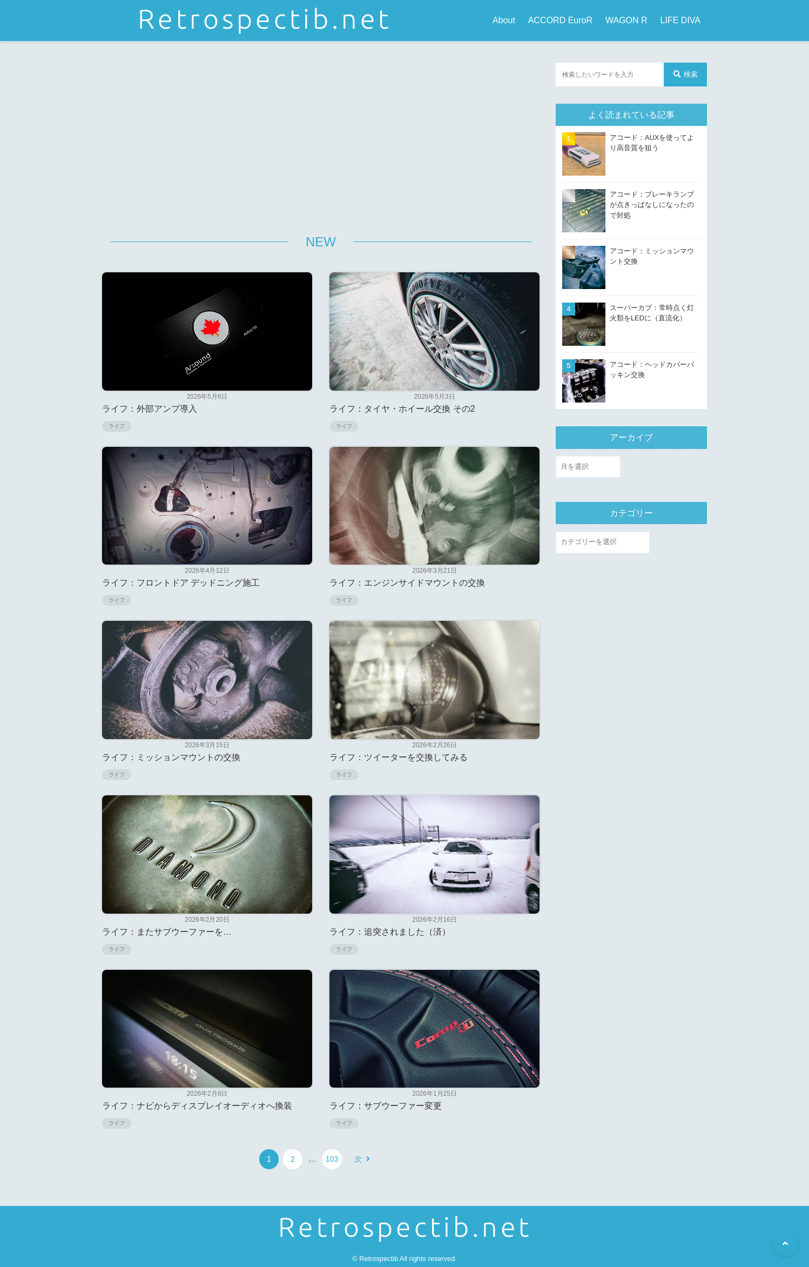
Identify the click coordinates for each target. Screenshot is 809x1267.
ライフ (117, 426)
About (504, 20)
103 (330, 1159)
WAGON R (626, 20)
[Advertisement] (321, 138)
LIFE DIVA (680, 20)
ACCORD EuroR (560, 20)
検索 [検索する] (685, 74)
